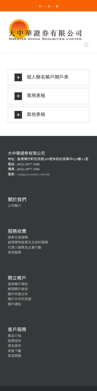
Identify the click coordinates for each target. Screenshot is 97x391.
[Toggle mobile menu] (86, 45)
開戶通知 (14, 304)
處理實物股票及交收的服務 (28, 242)
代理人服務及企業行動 (24, 247)
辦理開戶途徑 (18, 289)
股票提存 (14, 341)
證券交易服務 (18, 237)
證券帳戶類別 (18, 284)
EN (40, 6)
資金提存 (14, 346)
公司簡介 (14, 206)
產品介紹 (14, 336)
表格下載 (14, 351)
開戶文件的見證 (19, 299)
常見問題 (14, 356)
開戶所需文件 (18, 294)
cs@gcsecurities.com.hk (33, 174)
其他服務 (14, 252)
